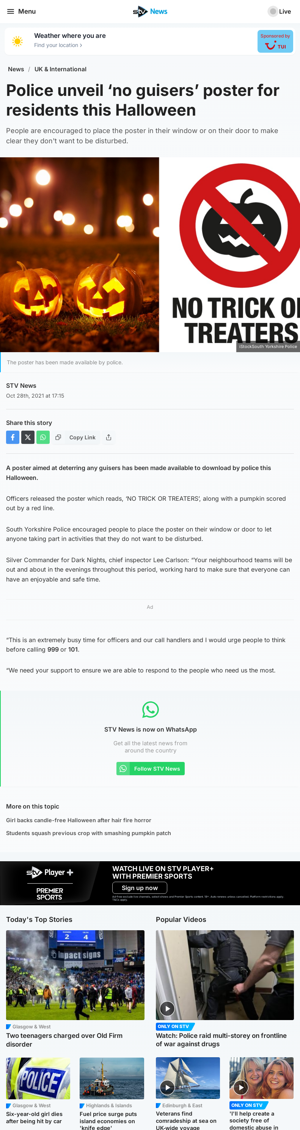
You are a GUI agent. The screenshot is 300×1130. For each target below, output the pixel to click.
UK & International (60, 69)
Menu (21, 11)
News (16, 69)
